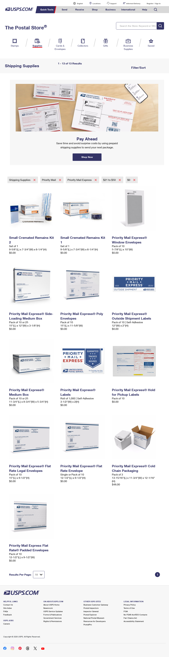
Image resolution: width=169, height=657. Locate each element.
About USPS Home (51, 605)
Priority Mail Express (80, 179)
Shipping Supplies (20, 179)
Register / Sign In (154, 3)
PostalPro (88, 624)
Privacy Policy (130, 605)
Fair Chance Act (130, 618)
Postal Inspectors (91, 608)
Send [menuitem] (64, 9)
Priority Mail (49, 179)
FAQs (5, 611)
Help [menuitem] (144, 9)
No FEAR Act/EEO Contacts (135, 615)
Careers (6, 624)
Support (113, 3)
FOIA (126, 611)
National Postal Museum (94, 618)
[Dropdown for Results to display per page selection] (39, 574)
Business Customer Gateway (96, 605)
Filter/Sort (138, 67)
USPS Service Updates (53, 611)
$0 (129, 179)
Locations (97, 3)
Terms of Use (129, 608)
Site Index (7, 608)
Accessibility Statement (134, 621)
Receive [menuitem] (79, 9)
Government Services (52, 618)
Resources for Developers (95, 621)
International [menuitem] (128, 9)
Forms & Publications (52, 615)
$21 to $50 (109, 179)
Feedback (7, 615)
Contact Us (8, 605)
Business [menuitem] (110, 9)
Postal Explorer (90, 615)
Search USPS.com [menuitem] (156, 9)
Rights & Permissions (52, 621)
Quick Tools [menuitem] (46, 9)
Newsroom (48, 608)
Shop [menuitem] (95, 9)
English (76, 3)
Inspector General (91, 611)
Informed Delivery (133, 3)
